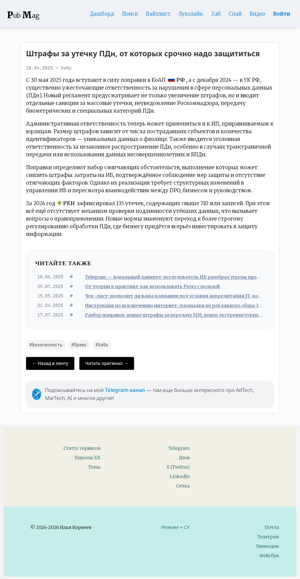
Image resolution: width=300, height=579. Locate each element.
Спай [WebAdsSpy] (235, 14)
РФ (176, 80)
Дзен (184, 457)
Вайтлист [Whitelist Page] (158, 14)
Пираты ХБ (87, 457)
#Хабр (101, 345)
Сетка (183, 486)
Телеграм (268, 537)
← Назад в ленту (50, 363)
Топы (94, 467)
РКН (66, 203)
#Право (79, 345)
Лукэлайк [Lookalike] (191, 14)
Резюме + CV (175, 527)
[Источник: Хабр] (72, 277)
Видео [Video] (257, 14)
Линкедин (267, 546)
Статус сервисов (81, 448)
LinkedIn (180, 476)
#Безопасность (46, 345)
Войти (281, 14)
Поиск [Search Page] (130, 14)
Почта (272, 527)
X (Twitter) (178, 467)
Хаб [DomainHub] (216, 14)
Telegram (179, 448)
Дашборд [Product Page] (102, 14)
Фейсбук (269, 555)
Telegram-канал (125, 389)
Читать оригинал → (106, 363)
